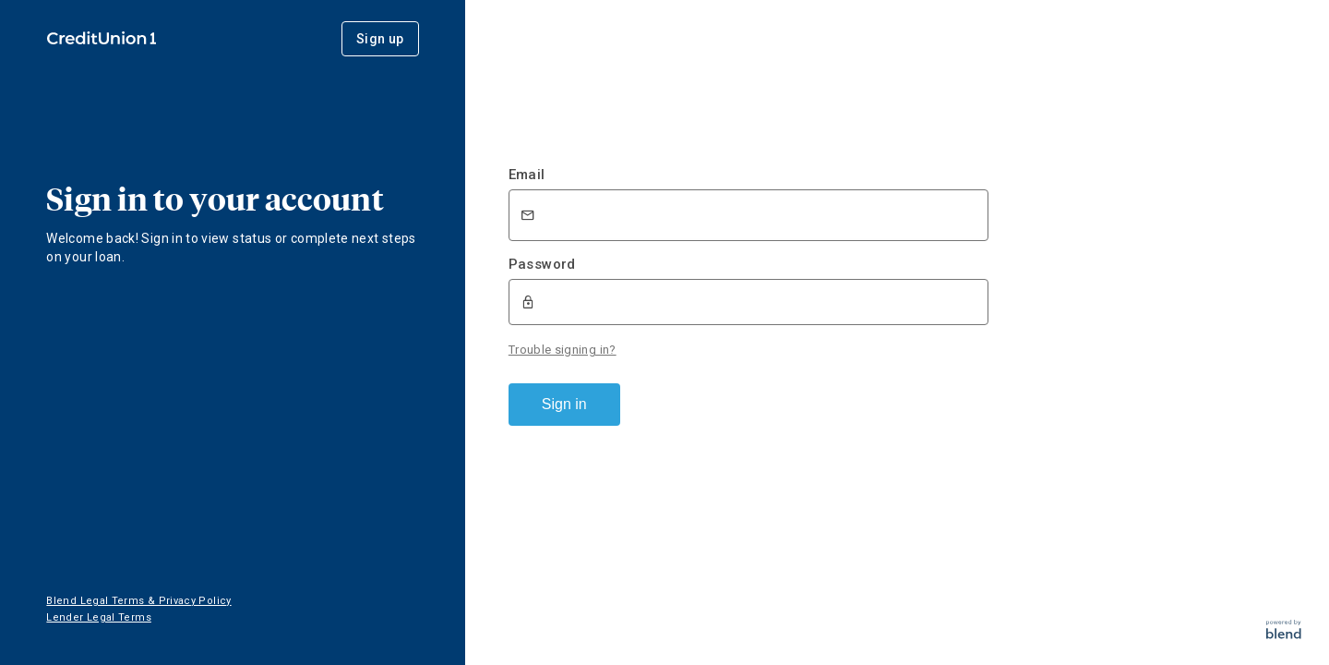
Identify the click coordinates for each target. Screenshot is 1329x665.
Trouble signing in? (563, 350)
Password (542, 264)
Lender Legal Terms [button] (98, 617)
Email (527, 174)
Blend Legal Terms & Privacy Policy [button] (138, 601)
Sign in (564, 404)
